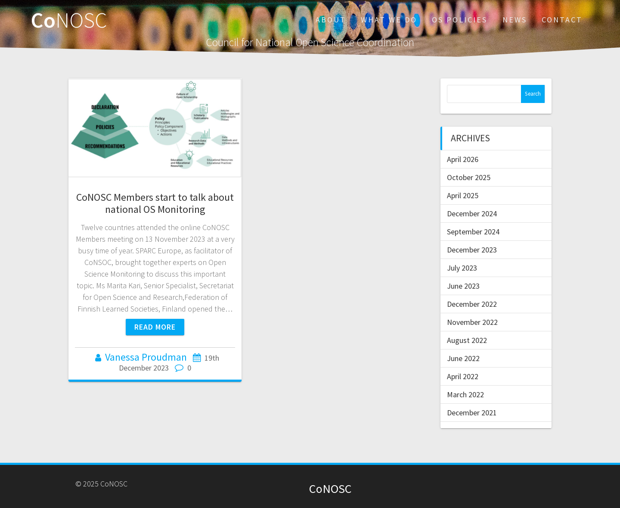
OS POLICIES (459, 20)
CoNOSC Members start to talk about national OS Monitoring (155, 203)
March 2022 (465, 394)
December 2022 (472, 304)
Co (69, 20)
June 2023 (463, 286)
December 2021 (472, 413)
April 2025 (462, 195)
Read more (155, 327)
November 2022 (472, 322)
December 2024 (472, 213)
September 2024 (473, 232)
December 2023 (472, 250)
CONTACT (562, 20)
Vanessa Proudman (146, 357)
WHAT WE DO (389, 20)
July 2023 (462, 268)
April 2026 (462, 159)
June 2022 (463, 358)
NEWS (514, 20)
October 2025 (468, 177)
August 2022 (467, 340)
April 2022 (462, 376)
